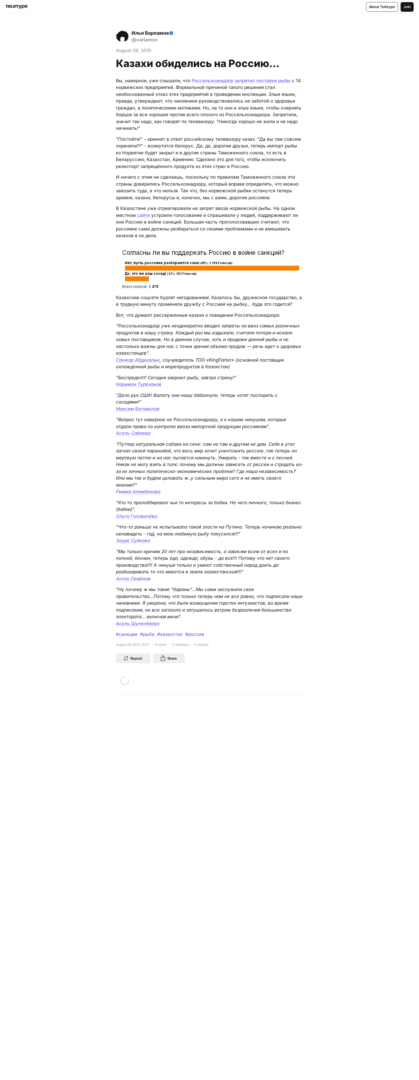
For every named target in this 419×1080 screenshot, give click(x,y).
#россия (194, 634)
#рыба (147, 634)
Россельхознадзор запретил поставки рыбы (241, 80)
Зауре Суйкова (133, 540)
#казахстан (170, 634)
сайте (143, 215)
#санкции (126, 634)
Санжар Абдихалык (138, 360)
